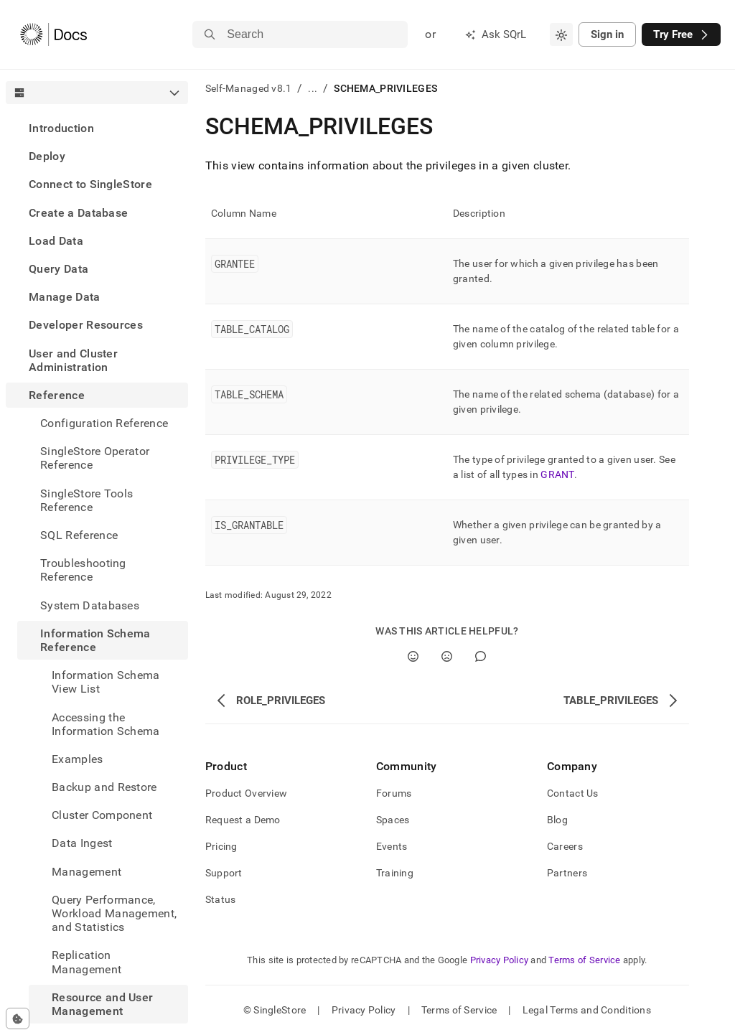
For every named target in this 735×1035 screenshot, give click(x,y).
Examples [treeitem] (77, 759)
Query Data (58, 269)
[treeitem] (97, 128)
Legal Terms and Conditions (587, 1010)
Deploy (47, 156)
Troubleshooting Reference (83, 570)
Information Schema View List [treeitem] (106, 682)
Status (220, 899)
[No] (447, 656)
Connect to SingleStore (90, 184)
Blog (557, 819)
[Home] (53, 34)
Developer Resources (86, 325)
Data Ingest (82, 843)
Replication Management (86, 961)
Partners (567, 873)
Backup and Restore (104, 787)
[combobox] (561, 34)
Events (392, 846)
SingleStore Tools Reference (86, 500)
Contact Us (573, 793)
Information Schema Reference (95, 640)
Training (394, 873)
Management (86, 872)
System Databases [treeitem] (89, 605)
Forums (394, 793)
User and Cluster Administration (73, 360)
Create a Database (78, 213)
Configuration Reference (104, 423)
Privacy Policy (499, 960)
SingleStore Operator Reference (94, 458)
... (312, 88)
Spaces (393, 819)
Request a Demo (243, 819)
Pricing (221, 846)
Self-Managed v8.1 (248, 88)
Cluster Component (102, 815)
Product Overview (246, 793)
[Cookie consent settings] (17, 1018)
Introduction (61, 128)
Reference (57, 395)
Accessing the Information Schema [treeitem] (106, 724)
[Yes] (413, 656)
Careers (565, 846)
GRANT (557, 474)
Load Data (56, 241)
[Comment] (480, 656)
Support (224, 873)
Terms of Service (584, 960)
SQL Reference (79, 535)
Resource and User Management (102, 1004)
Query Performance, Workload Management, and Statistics (114, 913)
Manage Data (64, 297)
